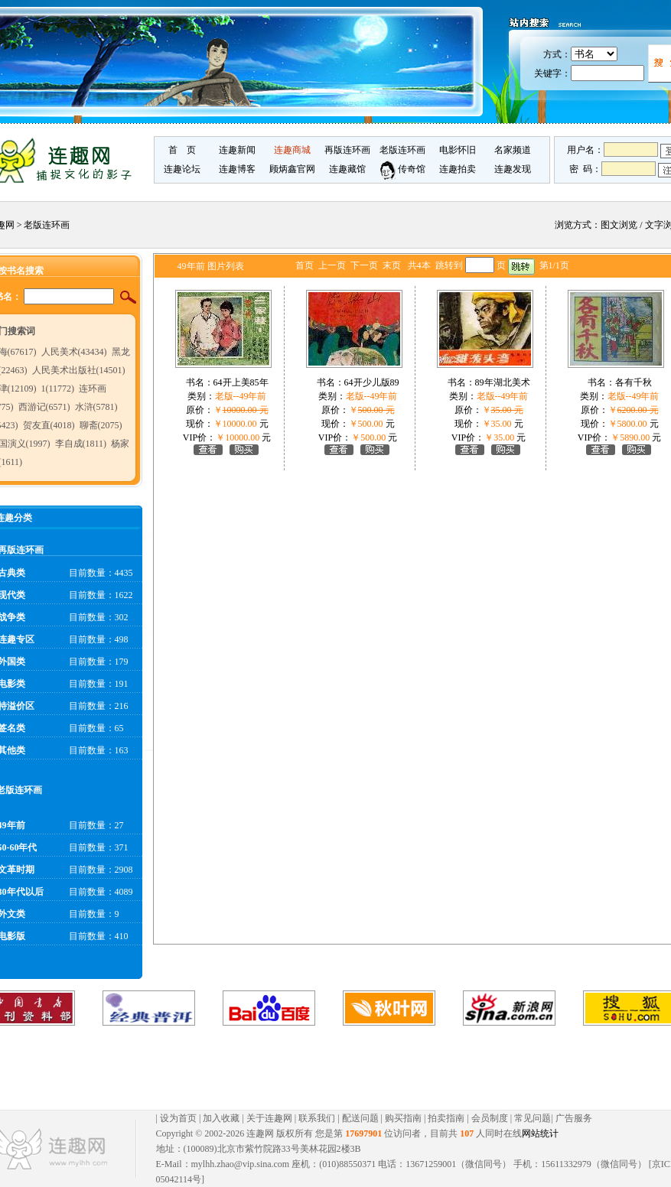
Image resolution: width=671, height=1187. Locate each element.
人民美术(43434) (74, 351)
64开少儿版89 (371, 382)
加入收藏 (221, 1118)
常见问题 (532, 1118)
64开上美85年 (241, 382)
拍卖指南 (446, 1118)
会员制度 (489, 1118)
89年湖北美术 (502, 382)
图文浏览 (619, 225)
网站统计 (540, 1133)
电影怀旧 (457, 150)
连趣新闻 (237, 150)
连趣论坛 (182, 169)
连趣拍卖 (457, 169)
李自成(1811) (81, 443)
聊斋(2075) (101, 425)
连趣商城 (292, 150)
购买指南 (403, 1118)
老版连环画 (402, 150)
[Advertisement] (321, 1067)
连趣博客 (237, 169)
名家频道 (512, 150)
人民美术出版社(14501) (78, 370)
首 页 (182, 150)
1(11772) (58, 388)
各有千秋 (633, 382)
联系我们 (316, 1118)
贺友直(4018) (49, 425)
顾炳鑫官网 (292, 169)
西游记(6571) (44, 407)
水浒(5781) (96, 407)
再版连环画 (347, 150)
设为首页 (178, 1118)
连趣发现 (512, 169)
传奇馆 (402, 169)
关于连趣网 (269, 1118)
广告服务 (573, 1118)
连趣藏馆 (347, 169)
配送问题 (360, 1118)
